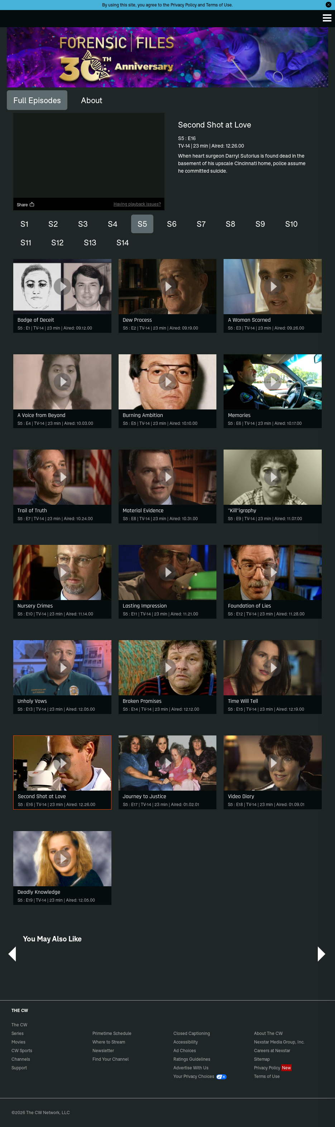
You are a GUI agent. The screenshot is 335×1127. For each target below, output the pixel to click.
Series (17, 1033)
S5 (142, 224)
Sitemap (262, 1059)
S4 (113, 224)
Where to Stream (108, 1042)
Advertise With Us (191, 1067)
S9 (260, 224)
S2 (53, 224)
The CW (12, 17)
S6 (172, 224)
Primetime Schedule (111, 1033)
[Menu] (327, 18)
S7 (201, 224)
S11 (25, 243)
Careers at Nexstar (272, 1050)
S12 (57, 243)
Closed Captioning (191, 1033)
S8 (230, 224)
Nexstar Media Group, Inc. (279, 1042)
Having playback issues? (137, 204)
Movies (18, 1042)
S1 (24, 224)
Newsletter (103, 1050)
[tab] (37, 100)
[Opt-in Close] (328, 5)
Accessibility (185, 1042)
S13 (90, 243)
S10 (291, 224)
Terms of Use (219, 5)
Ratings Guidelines (191, 1059)
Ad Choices (184, 1050)
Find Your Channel (110, 1059)
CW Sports (21, 1050)
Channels (20, 1059)
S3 (83, 224)
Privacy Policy (184, 5)
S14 (122, 243)
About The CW (268, 1033)
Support (19, 1067)
